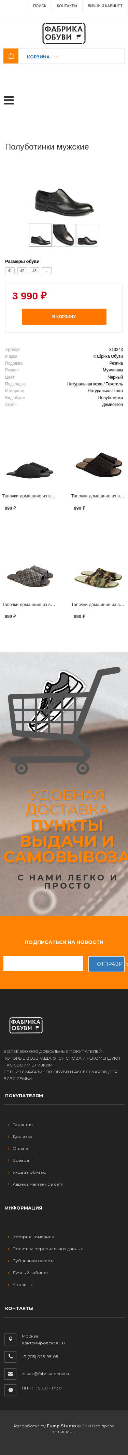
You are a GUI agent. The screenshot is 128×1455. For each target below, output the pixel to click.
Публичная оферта (31, 1260)
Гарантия (20, 1124)
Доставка (20, 1136)
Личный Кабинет (105, 6)
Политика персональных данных (45, 1248)
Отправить (111, 964)
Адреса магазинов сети (35, 1184)
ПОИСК (39, 6)
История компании (31, 1236)
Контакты (67, 6)
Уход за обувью (27, 1172)
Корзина (38, 56)
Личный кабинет (28, 1272)
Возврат (19, 1160)
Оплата (18, 1148)
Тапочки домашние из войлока (33, 495)
